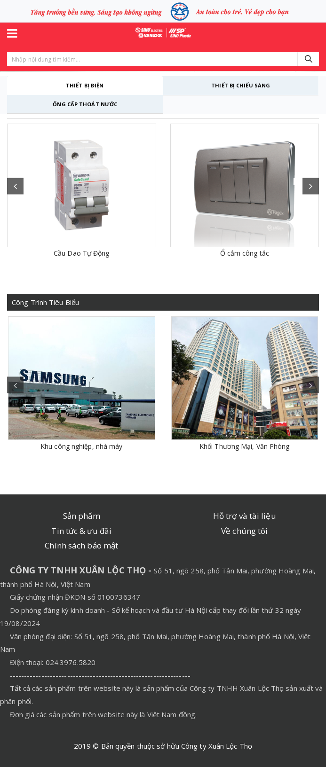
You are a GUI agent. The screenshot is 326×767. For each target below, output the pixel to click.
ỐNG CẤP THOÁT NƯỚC (85, 104)
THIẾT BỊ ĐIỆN (84, 85)
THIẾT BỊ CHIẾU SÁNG (240, 85)
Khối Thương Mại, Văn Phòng (244, 446)
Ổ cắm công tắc (244, 253)
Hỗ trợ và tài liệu (244, 515)
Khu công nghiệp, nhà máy (81, 446)
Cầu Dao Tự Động (82, 253)
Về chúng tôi (244, 530)
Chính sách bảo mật (81, 545)
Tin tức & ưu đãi (81, 530)
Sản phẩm (81, 515)
